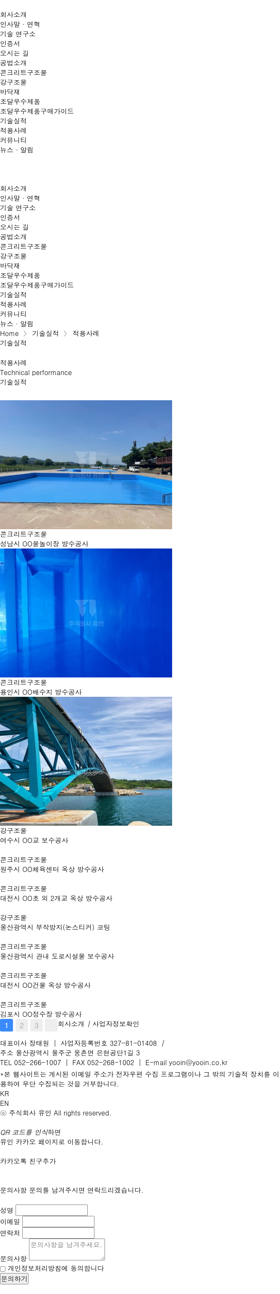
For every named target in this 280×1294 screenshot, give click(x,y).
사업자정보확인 (115, 1024)
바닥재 (10, 92)
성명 (6, 1210)
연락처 (10, 1233)
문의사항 (13, 1258)
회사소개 (13, 14)
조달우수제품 (20, 101)
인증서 (10, 43)
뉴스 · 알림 (17, 150)
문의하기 (14, 1279)
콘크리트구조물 (23, 72)
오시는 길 (14, 53)
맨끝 (51, 1025)
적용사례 (13, 130)
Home (9, 333)
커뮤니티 (13, 140)
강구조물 (13, 82)
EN (4, 1103)
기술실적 (13, 121)
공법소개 (13, 63)
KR (4, 1093)
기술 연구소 (18, 34)
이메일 (10, 1221)
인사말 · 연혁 (20, 24)
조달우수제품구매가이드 (37, 111)
